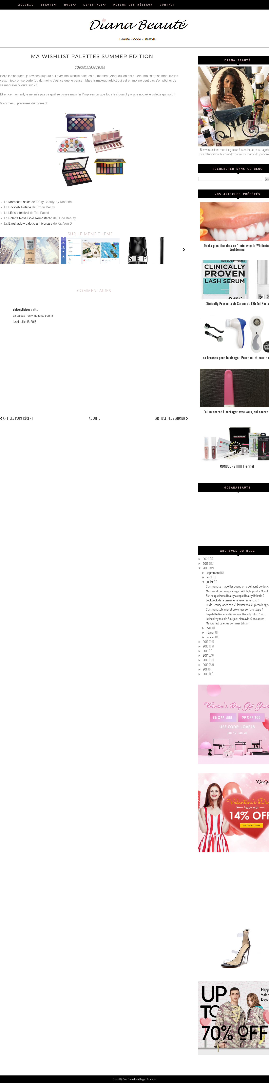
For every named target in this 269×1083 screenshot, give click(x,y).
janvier (211, 637)
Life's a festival (18, 212)
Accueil (94, 418)
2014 (206, 655)
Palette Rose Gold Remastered (30, 218)
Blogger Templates (147, 1079)
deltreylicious (21, 310)
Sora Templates (130, 1079)
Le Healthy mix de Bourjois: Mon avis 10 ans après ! (235, 619)
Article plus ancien (171, 418)
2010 (206, 674)
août (210, 577)
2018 (206, 568)
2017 (206, 642)
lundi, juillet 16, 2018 (24, 321)
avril (209, 628)
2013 (206, 660)
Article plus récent (18, 418)
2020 (206, 559)
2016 (206, 646)
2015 (206, 651)
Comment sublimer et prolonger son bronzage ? (234, 609)
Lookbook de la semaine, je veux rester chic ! (232, 600)
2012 (206, 665)
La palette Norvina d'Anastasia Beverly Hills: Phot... (235, 614)
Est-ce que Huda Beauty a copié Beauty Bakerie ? (235, 596)
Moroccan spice (19, 202)
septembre (213, 573)
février (211, 632)
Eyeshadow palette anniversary (30, 223)
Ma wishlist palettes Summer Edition (227, 623)
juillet (210, 582)
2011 (205, 669)
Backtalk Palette (19, 207)
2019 (206, 564)
